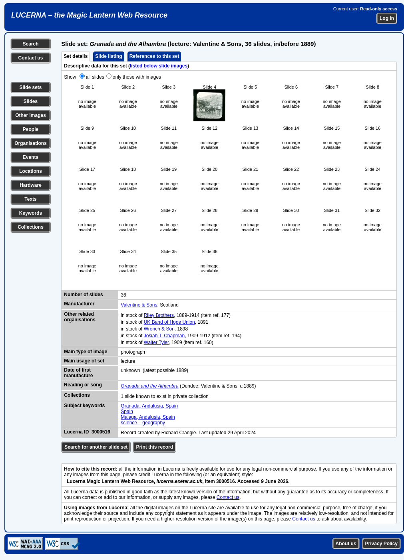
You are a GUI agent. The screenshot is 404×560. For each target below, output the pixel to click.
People (30, 129)
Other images (30, 115)
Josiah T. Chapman (164, 335)
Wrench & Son (159, 329)
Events (30, 157)
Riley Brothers (159, 315)
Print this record (154, 447)
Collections (31, 227)
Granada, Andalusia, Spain (149, 406)
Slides (31, 101)
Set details (76, 56)
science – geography (143, 422)
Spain (127, 411)
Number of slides (83, 294)
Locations (30, 171)
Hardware (31, 185)
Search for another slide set (95, 447)
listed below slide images (158, 66)
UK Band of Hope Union (169, 322)
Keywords (30, 213)
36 (123, 295)
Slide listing (108, 56)
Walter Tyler (156, 342)
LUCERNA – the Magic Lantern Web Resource (89, 15)
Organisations (30, 143)
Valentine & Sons (139, 305)
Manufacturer (79, 304)
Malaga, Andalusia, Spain (148, 417)
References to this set (154, 56)
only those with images (137, 77)
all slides (95, 77)
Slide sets (30, 87)
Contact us (30, 58)
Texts (30, 199)
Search (30, 44)
